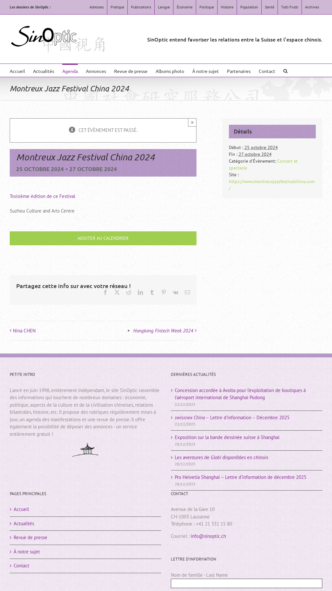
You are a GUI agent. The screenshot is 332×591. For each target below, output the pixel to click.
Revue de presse (30, 537)
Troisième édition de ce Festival (42, 196)
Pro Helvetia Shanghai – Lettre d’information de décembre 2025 (240, 477)
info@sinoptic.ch (208, 536)
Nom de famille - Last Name (199, 575)
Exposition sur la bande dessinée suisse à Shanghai (227, 437)
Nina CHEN (24, 331)
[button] (285, 70)
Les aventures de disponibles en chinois (221, 457)
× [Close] (192, 122)
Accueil (21, 509)
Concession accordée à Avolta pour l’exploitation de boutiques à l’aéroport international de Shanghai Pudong (240, 394)
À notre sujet (27, 552)
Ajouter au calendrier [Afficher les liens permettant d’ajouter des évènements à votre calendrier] (102, 238)
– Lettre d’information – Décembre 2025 (232, 417)
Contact (21, 565)
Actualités (24, 523)
